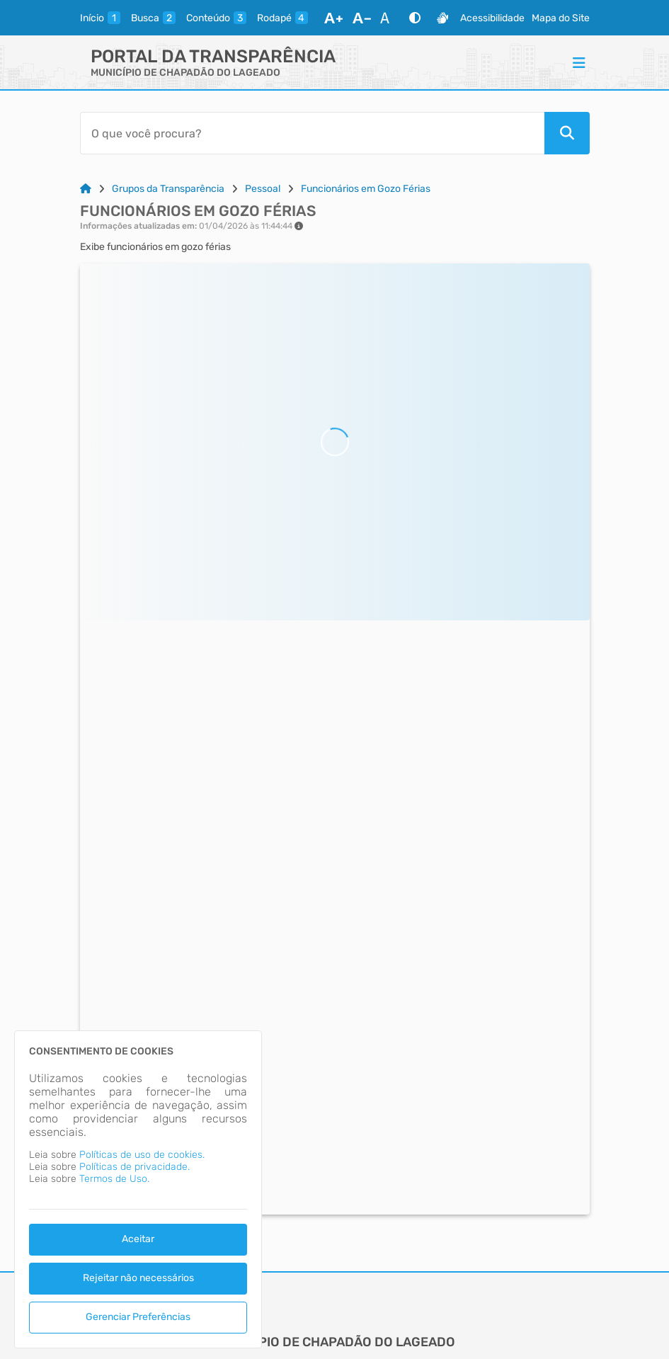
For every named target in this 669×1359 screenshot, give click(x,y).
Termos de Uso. (114, 1179)
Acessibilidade (492, 18)
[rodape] (282, 17)
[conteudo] (216, 17)
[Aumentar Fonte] (333, 17)
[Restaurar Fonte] (388, 17)
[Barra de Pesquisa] (312, 133)
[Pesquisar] (567, 133)
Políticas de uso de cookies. (142, 1155)
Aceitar (138, 1239)
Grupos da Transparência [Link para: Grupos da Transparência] (168, 189)
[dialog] (138, 1189)
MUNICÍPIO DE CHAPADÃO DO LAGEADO (185, 73)
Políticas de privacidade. (134, 1167)
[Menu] (579, 62)
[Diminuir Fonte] (361, 17)
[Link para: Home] (85, 189)
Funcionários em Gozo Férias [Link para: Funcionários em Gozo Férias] (365, 189)
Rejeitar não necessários (138, 1278)
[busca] (153, 17)
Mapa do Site (561, 18)
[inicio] (100, 17)
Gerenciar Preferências (138, 1317)
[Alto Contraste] (415, 17)
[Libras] (442, 17)
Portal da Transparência (213, 56)
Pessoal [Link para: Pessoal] (262, 189)
